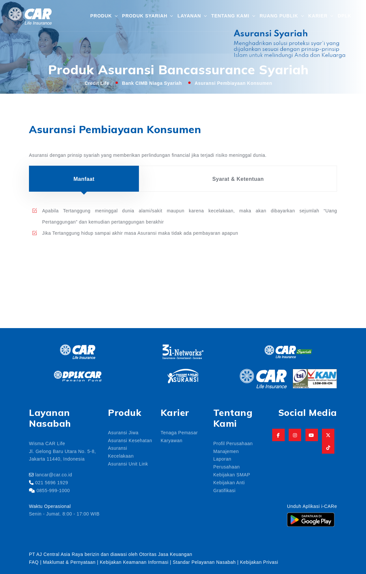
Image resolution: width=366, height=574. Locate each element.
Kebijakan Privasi (259, 562)
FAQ (34, 562)
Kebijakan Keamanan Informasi (135, 562)
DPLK (344, 15)
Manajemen (226, 451)
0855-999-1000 (53, 490)
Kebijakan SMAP (231, 474)
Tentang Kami (230, 15)
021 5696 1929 (51, 482)
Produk (101, 15)
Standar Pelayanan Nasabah (204, 562)
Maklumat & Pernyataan (69, 562)
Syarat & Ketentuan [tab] (238, 178)
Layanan (189, 15)
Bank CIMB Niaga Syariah (152, 83)
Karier (317, 15)
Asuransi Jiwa (123, 432)
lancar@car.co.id (53, 474)
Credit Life (97, 83)
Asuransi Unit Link (128, 463)
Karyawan (171, 440)
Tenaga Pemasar (179, 432)
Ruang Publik (279, 15)
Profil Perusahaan (233, 443)
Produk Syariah (144, 15)
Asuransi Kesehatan (130, 440)
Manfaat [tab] (83, 178)
